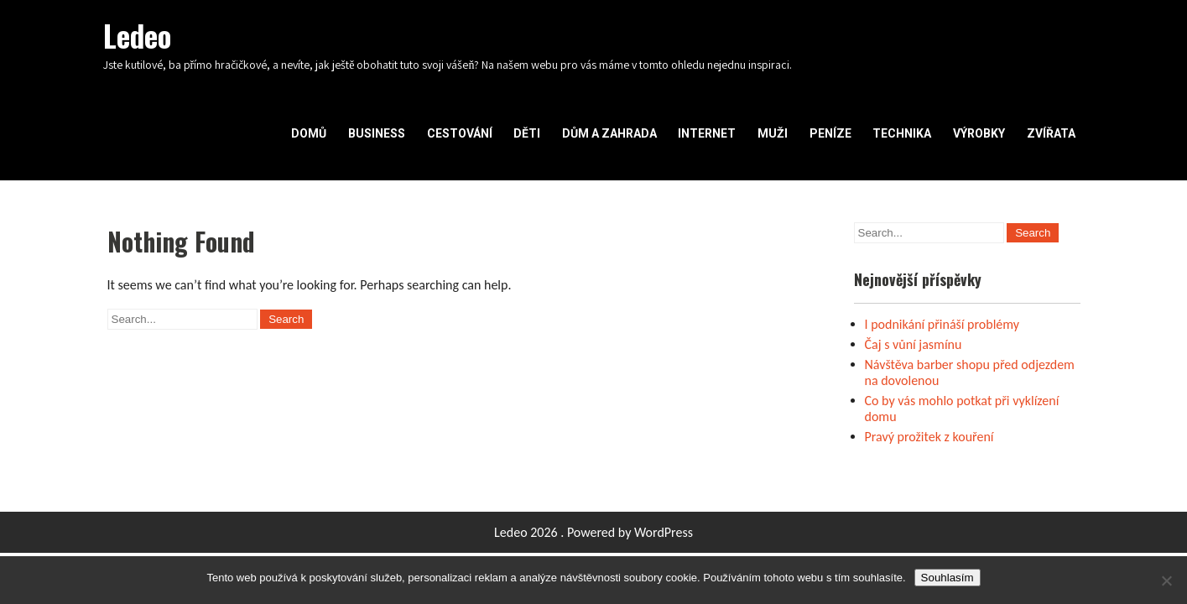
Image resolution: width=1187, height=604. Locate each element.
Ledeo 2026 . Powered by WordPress (593, 532)
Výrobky (979, 133)
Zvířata (1051, 133)
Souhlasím (947, 577)
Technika (901, 133)
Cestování (459, 133)
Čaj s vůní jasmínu (913, 344)
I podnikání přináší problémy (942, 324)
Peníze (830, 133)
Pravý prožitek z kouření (929, 437)
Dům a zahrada (609, 133)
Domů (308, 133)
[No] (1166, 580)
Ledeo (137, 35)
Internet (707, 133)
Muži (772, 133)
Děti (526, 133)
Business (376, 133)
